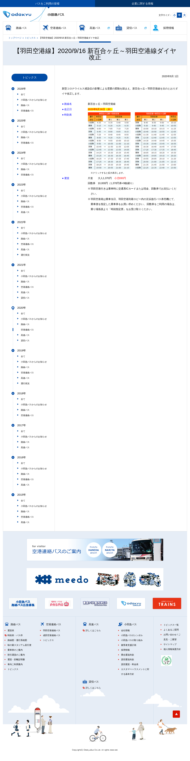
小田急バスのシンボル (132, 635)
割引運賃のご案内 (16, 655)
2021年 (21, 264)
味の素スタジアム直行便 (19, 645)
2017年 (21, 425)
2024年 (21, 152)
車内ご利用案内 (15, 664)
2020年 (21, 307)
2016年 (21, 457)
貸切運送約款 (127, 659)
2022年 (21, 222)
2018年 (21, 393)
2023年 (21, 184)
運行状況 (25, 255)
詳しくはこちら (93, 630)
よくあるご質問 (171, 629)
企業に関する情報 (142, 3)
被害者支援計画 (128, 645)
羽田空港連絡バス (51, 630)
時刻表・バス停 (15, 635)
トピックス (30, 38)
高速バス (95, 27)
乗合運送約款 (127, 655)
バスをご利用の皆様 (47, 3)
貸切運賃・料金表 (129, 664)
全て (23, 94)
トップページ (14, 38)
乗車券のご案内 (15, 650)
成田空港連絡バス (51, 635)
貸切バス (131, 27)
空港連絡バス (58, 27)
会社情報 (125, 630)
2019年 (21, 350)
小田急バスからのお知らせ (34, 100)
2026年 (21, 88)
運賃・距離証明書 (16, 659)
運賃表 (11, 630)
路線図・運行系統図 (17, 640)
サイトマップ (170, 644)
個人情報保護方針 (172, 649)
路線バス (21, 27)
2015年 (21, 494)
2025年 (21, 120)
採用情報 (168, 27)
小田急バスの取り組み (132, 640)
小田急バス (130, 624)
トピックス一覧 (171, 625)
